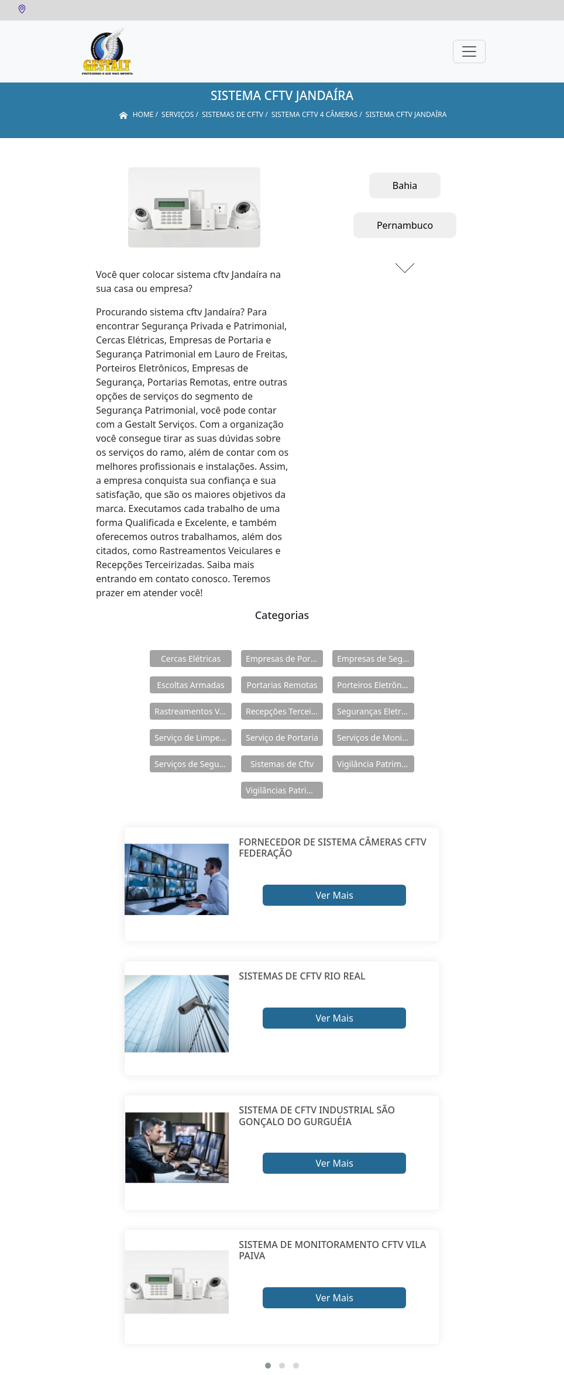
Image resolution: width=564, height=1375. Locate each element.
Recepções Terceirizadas (284, 711)
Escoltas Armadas (190, 684)
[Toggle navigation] (469, 51)
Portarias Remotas (281, 684)
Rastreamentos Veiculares (193, 711)
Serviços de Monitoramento (375, 737)
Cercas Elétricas (191, 658)
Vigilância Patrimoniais (375, 763)
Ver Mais (334, 895)
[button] (268, 1365)
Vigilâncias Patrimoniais (284, 790)
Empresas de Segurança (375, 658)
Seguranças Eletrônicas (375, 711)
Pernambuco (405, 225)
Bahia (405, 185)
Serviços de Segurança (193, 763)
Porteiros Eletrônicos (375, 684)
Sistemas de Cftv (282, 763)
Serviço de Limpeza (191, 737)
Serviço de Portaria (282, 737)
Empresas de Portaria (284, 658)
